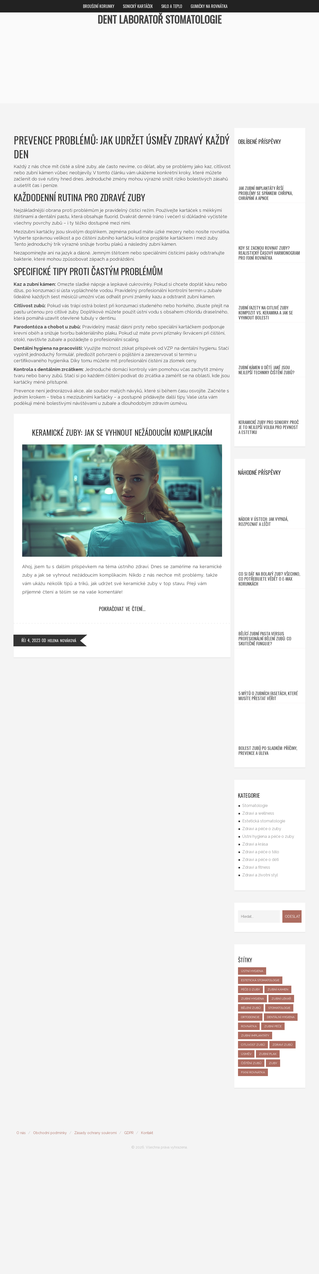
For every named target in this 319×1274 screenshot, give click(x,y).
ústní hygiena (252, 1085)
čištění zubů (251, 1177)
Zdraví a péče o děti (260, 974)
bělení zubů (251, 1122)
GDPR (129, 1247)
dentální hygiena (281, 1131)
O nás (21, 1247)
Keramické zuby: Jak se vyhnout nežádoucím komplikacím (122, 432)
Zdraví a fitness (256, 981)
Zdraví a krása (255, 958)
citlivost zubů (253, 1159)
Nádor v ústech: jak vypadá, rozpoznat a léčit (263, 590)
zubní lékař (281, 1113)
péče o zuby (250, 1104)
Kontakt (147, 1247)
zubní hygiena (252, 1113)
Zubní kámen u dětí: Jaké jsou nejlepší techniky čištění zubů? (267, 416)
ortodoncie (250, 1131)
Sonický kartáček (138, 6)
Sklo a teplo (171, 6)
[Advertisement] (159, 68)
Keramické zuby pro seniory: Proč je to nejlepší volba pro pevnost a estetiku (269, 484)
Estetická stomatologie (263, 935)
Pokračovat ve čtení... (122, 608)
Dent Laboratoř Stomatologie (159, 19)
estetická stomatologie (260, 1094)
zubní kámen (277, 1104)
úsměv (246, 1168)
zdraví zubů (282, 1159)
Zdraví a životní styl (260, 989)
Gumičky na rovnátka (209, 6)
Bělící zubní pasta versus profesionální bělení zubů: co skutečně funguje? (265, 730)
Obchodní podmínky (50, 1247)
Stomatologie (255, 920)
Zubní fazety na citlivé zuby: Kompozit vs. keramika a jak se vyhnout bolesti (266, 347)
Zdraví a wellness (258, 927)
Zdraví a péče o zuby (261, 943)
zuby (273, 1177)
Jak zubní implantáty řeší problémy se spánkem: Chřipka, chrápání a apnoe (266, 204)
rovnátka (249, 1141)
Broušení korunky (98, 6)
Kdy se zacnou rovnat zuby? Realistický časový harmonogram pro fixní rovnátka (269, 275)
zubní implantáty (255, 1150)
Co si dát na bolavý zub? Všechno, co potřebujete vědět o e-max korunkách (269, 659)
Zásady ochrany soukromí (95, 1247)
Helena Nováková (62, 640)
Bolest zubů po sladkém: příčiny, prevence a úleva (268, 865)
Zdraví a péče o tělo (260, 966)
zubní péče (273, 1141)
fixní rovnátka (253, 1187)
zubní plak (268, 1168)
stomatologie (279, 1122)
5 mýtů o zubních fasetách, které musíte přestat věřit (268, 799)
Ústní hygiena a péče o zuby (268, 951)
